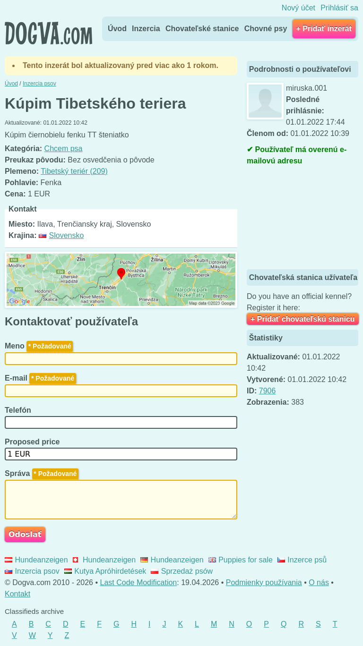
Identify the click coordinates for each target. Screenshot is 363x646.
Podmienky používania (264, 582)
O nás (319, 582)
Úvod (117, 29)
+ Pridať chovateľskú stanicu (303, 319)
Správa (41, 473)
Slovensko (61, 235)
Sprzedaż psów (182, 571)
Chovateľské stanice (202, 29)
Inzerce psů (302, 560)
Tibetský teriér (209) (74, 171)
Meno (39, 346)
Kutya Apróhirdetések (105, 571)
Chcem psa (63, 148)
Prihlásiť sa (339, 8)
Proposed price (33, 442)
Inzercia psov (32, 571)
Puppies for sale (240, 560)
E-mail (40, 378)
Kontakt (17, 594)
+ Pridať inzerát (324, 29)
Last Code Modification (138, 582)
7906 (267, 391)
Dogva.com (48, 33)
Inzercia (146, 29)
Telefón (19, 410)
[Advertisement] (305, 218)
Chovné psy (265, 29)
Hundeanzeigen (36, 560)
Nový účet (298, 8)
